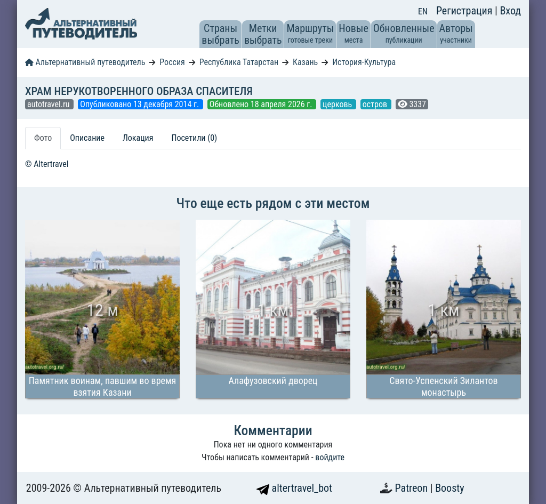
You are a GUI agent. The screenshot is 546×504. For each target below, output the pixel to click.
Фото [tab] (43, 138)
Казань (305, 62)
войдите (329, 457)
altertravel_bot (294, 488)
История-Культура (364, 62)
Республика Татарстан (238, 62)
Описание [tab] (87, 138)
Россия (171, 62)
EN (423, 11)
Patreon (412, 488)
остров (376, 104)
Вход (510, 10)
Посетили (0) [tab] (194, 138)
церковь (338, 104)
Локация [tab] (138, 138)
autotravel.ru (49, 104)
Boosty (449, 488)
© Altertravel (46, 164)
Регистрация (465, 10)
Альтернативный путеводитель (85, 62)
